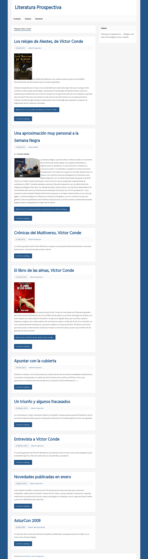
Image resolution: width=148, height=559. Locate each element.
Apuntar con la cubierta (35, 361)
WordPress (27, 556)
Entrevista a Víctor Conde (36, 439)
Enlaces (28, 19)
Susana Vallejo (33, 147)
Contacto (17, 19)
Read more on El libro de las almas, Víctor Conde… (35, 337)
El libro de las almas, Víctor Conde (44, 271)
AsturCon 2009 (27, 521)
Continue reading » (23, 119)
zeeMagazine (39, 556)
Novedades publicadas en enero (42, 477)
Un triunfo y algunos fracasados (42, 402)
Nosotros (39, 19)
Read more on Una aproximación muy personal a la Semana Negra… (42, 209)
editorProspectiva (34, 48)
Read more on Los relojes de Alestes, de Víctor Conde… (37, 110)
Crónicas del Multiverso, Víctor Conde (47, 233)
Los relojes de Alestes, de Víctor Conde (48, 42)
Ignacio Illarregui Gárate (36, 527)
